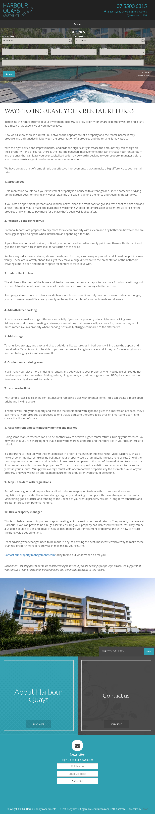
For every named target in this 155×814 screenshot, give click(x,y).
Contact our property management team (29, 555)
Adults (5, 47)
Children (55, 47)
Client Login (144, 73)
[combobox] (25, 52)
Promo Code (8, 57)
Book (9, 74)
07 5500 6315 (132, 6)
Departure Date (83, 35)
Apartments (105, 47)
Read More (38, 724)
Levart (145, 809)
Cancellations (143, 76)
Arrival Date (8, 35)
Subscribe (77, 781)
